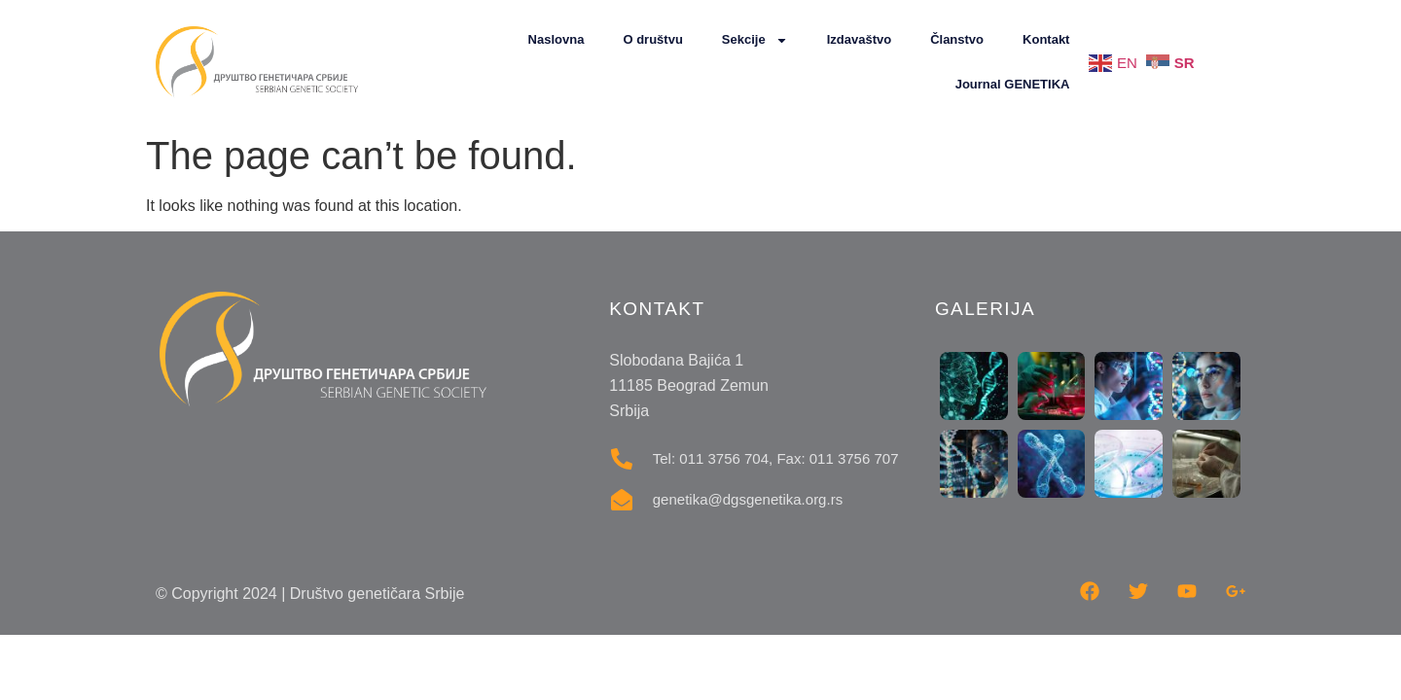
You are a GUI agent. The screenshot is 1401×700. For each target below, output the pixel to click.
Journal (1012, 84)
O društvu (652, 39)
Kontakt (1046, 39)
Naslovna (556, 39)
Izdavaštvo (859, 39)
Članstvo (957, 39)
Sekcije (755, 40)
